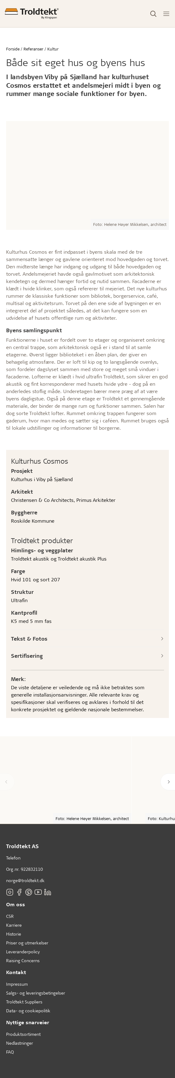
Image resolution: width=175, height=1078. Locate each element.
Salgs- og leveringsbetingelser (35, 993)
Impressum (17, 984)
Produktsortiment (23, 1034)
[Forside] (32, 13)
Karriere (14, 925)
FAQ (10, 1052)
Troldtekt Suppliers (24, 1002)
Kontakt (16, 972)
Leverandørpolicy (23, 952)
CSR (10, 916)
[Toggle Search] (153, 14)
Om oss (15, 904)
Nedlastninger (19, 1043)
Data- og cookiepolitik (28, 1011)
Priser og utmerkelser (27, 943)
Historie (13, 934)
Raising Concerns (23, 960)
